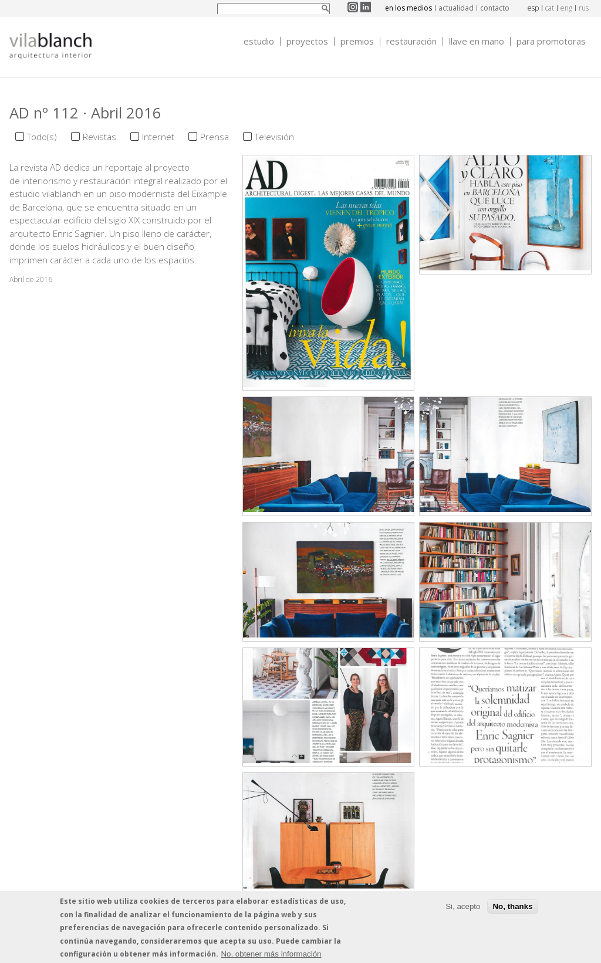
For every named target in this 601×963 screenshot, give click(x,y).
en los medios (408, 8)
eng (566, 8)
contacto (494, 8)
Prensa (214, 137)
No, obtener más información (271, 955)
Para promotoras (551, 41)
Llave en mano (476, 41)
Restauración (411, 41)
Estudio (259, 41)
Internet (158, 137)
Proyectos (307, 41)
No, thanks (512, 907)
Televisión (274, 137)
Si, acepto (462, 907)
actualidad (456, 8)
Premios (357, 41)
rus (584, 8)
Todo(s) (42, 137)
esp (533, 8)
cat (549, 8)
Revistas (99, 137)
